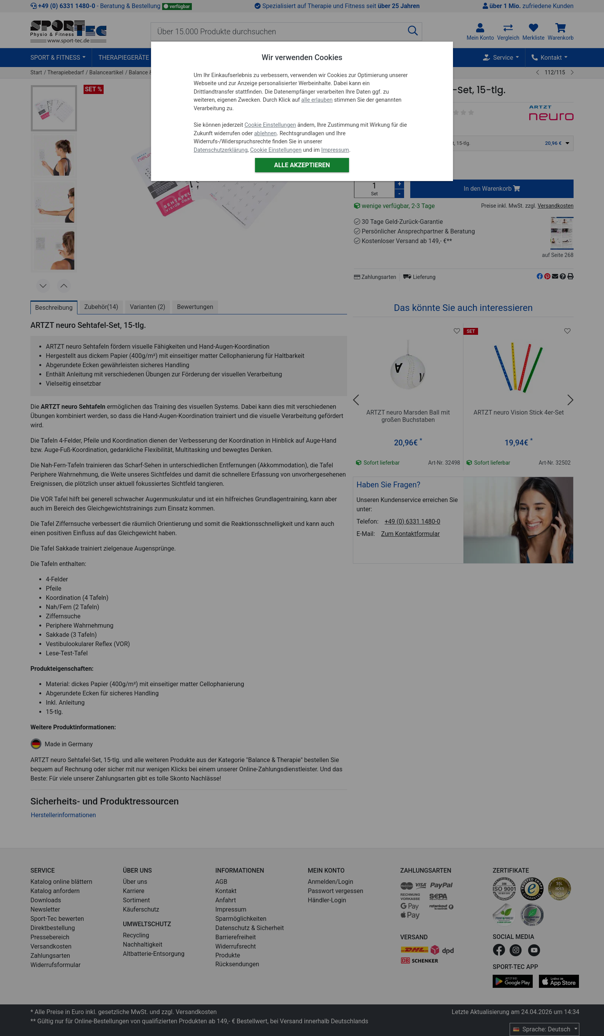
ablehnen (265, 133)
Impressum (335, 150)
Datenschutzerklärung (221, 150)
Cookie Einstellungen (270, 125)
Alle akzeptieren (302, 165)
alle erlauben (316, 100)
